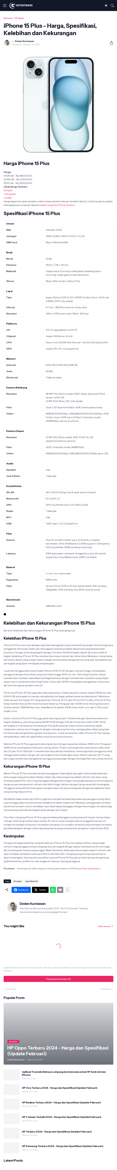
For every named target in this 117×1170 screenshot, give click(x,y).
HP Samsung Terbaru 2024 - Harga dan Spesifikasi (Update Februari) (62, 1146)
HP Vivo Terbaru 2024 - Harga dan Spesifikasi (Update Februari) (60, 1087)
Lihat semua (104, 926)
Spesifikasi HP (31, 881)
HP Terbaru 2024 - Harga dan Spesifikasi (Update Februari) (57, 1131)
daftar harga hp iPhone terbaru (57, 204)
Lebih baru (11, 989)
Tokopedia (10, 194)
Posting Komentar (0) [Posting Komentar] (58, 978)
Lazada (7, 197)
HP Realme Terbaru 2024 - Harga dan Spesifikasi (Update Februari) (61, 1102)
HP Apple (19, 18)
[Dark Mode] (106, 5)
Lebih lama (105, 989)
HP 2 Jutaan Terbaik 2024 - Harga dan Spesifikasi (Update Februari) (61, 1116)
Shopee (8, 190)
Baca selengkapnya (91, 868)
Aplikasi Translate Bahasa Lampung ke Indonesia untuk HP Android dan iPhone (64, 1073)
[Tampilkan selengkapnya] (67, 890)
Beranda (8, 18)
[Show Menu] (4, 5)
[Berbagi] (110, 43)
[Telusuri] (112, 5)
